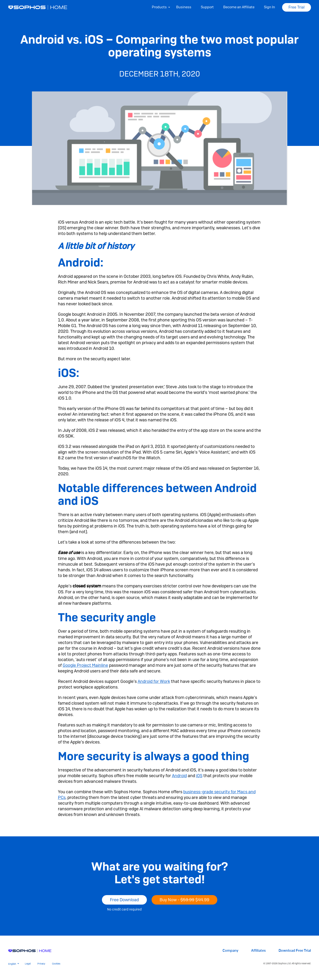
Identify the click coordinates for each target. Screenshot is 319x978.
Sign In (269, 7)
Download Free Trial (295, 950)
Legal (28, 963)
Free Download (124, 899)
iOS (199, 775)
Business (183, 7)
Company (230, 950)
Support (207, 7)
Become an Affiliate (238, 7)
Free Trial (296, 7)
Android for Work (154, 681)
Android (179, 775)
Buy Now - (184, 899)
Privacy (41, 963)
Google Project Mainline (85, 665)
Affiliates (258, 950)
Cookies (56, 963)
